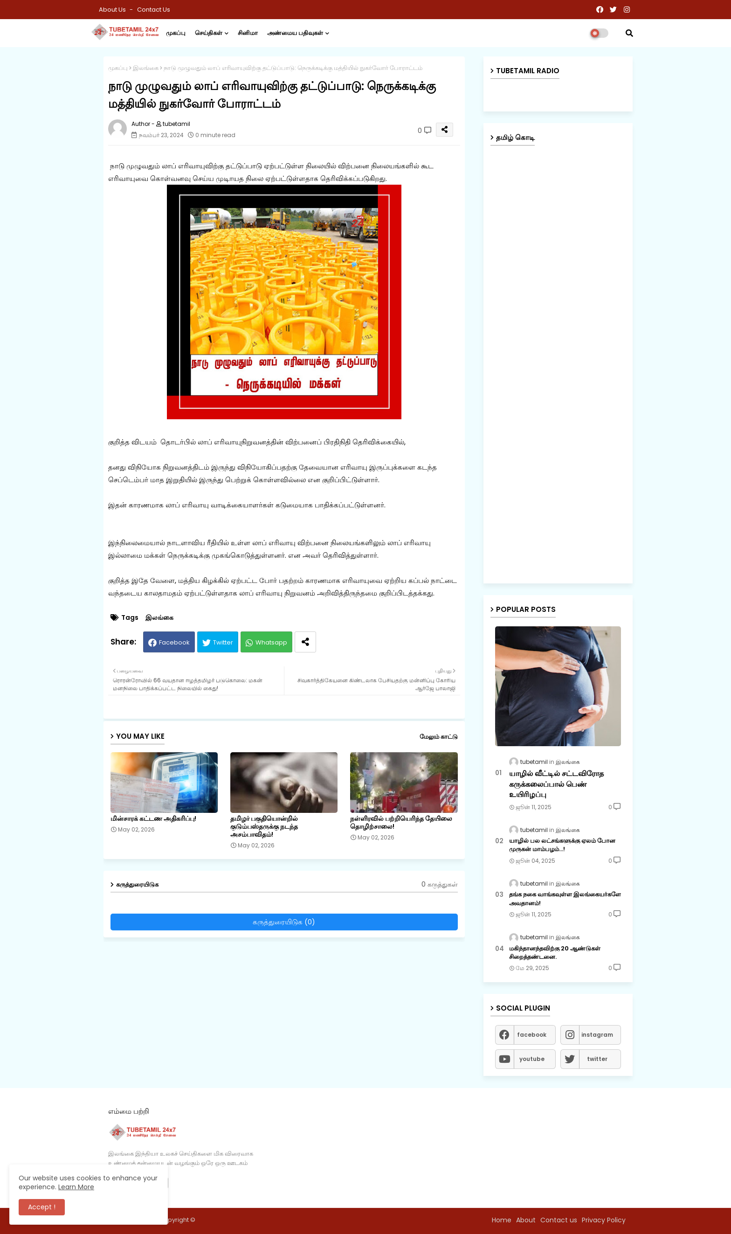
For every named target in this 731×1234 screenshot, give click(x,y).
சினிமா (248, 32)
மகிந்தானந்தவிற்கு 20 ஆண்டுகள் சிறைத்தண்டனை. (554, 952)
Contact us (153, 9)
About (526, 1220)
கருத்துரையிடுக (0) (284, 922)
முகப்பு (176, 32)
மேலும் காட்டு (439, 736)
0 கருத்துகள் (439, 884)
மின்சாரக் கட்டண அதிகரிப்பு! (153, 819)
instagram (597, 1035)
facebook (531, 1035)
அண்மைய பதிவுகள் (295, 32)
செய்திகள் (208, 32)
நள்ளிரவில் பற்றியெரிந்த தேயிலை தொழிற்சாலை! (401, 823)
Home (501, 1220)
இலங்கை (146, 67)
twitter (597, 1059)
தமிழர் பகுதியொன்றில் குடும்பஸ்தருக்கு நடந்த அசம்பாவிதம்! (264, 827)
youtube (532, 1059)
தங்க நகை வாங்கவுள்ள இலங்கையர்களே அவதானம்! (565, 898)
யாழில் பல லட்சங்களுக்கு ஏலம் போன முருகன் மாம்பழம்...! (562, 845)
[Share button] (305, 641)
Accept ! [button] (41, 1207)
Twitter (223, 642)
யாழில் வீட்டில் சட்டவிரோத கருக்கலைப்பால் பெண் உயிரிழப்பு (556, 784)
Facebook (174, 642)
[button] (629, 33)
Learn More (76, 1187)
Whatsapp (271, 642)
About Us (113, 9)
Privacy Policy (604, 1220)
